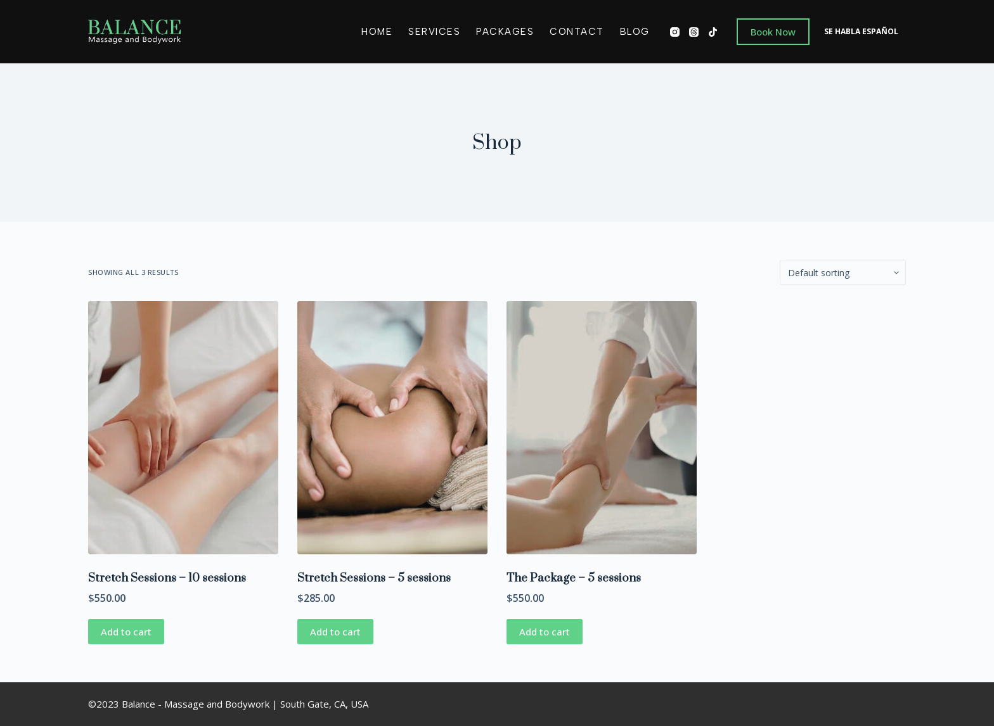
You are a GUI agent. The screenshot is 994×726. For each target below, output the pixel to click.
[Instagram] (675, 32)
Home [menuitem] (376, 31)
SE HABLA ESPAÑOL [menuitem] (861, 31)
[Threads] (694, 32)
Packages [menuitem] (505, 31)
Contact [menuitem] (577, 31)
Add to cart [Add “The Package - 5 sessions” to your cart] (544, 631)
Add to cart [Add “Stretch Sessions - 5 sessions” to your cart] (335, 631)
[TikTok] (713, 32)
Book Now (773, 31)
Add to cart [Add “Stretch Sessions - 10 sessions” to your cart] (126, 631)
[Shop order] (843, 272)
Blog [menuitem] (635, 31)
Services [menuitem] (434, 31)
